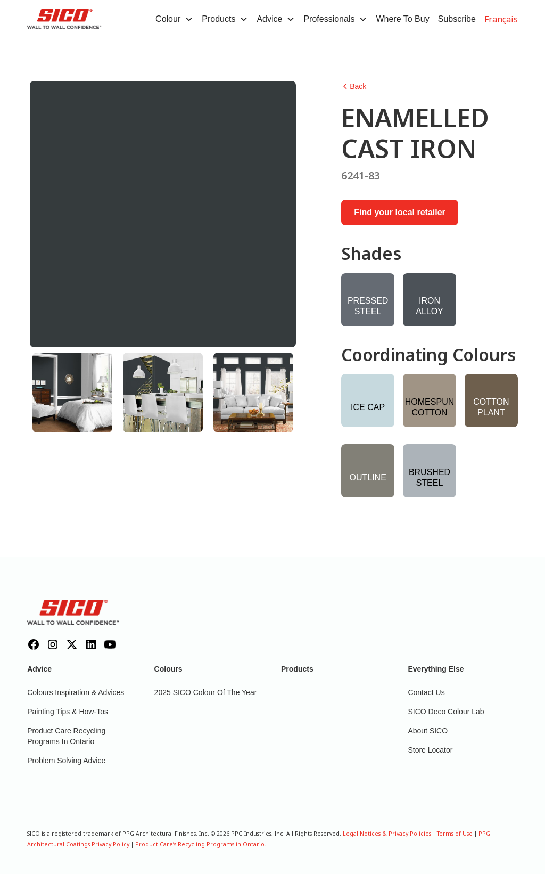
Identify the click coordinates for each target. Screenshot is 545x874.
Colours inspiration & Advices (75, 692)
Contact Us (426, 692)
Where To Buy (402, 18)
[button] (174, 19)
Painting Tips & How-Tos (67, 711)
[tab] (72, 392)
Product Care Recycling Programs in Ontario (66, 736)
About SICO (428, 730)
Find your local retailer (399, 212)
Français (501, 19)
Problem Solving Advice (66, 760)
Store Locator (430, 750)
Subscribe (457, 18)
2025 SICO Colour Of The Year (205, 692)
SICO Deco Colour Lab (446, 711)
